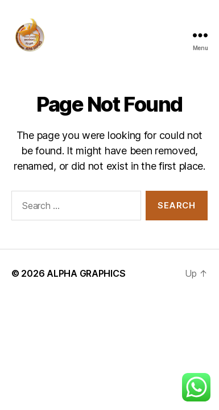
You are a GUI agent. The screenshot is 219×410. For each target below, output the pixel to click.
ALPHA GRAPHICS (86, 273)
